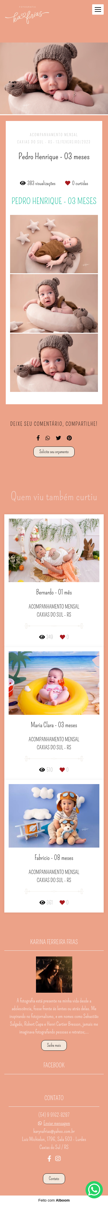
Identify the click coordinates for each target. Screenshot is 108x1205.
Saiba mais (54, 1045)
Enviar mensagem (56, 1123)
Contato (54, 1178)
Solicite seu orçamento (54, 451)
